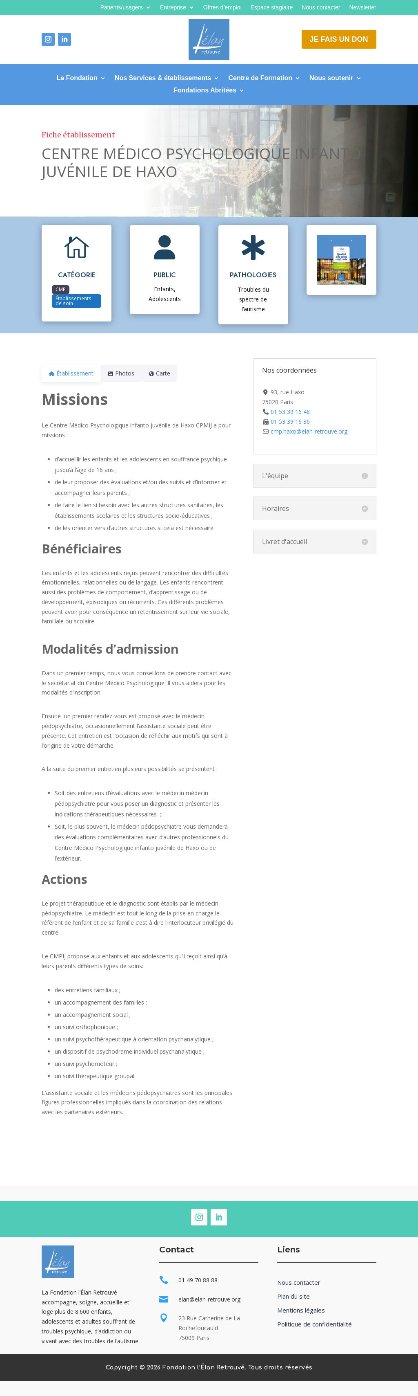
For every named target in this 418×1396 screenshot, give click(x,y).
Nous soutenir (331, 78)
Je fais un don (339, 39)
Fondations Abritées (204, 91)
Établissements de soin (73, 300)
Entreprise (173, 7)
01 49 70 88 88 (198, 1280)
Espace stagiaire (272, 7)
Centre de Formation (260, 78)
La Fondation (76, 78)
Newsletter (362, 7)
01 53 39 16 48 (290, 412)
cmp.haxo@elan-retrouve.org (309, 431)
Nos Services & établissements (163, 78)
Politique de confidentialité (314, 1324)
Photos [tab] (125, 373)
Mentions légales (301, 1310)
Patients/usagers (121, 7)
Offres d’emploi (222, 7)
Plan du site (293, 1296)
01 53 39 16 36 (290, 421)
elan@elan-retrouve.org (209, 1299)
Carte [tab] (169, 373)
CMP (61, 289)
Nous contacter (321, 7)
